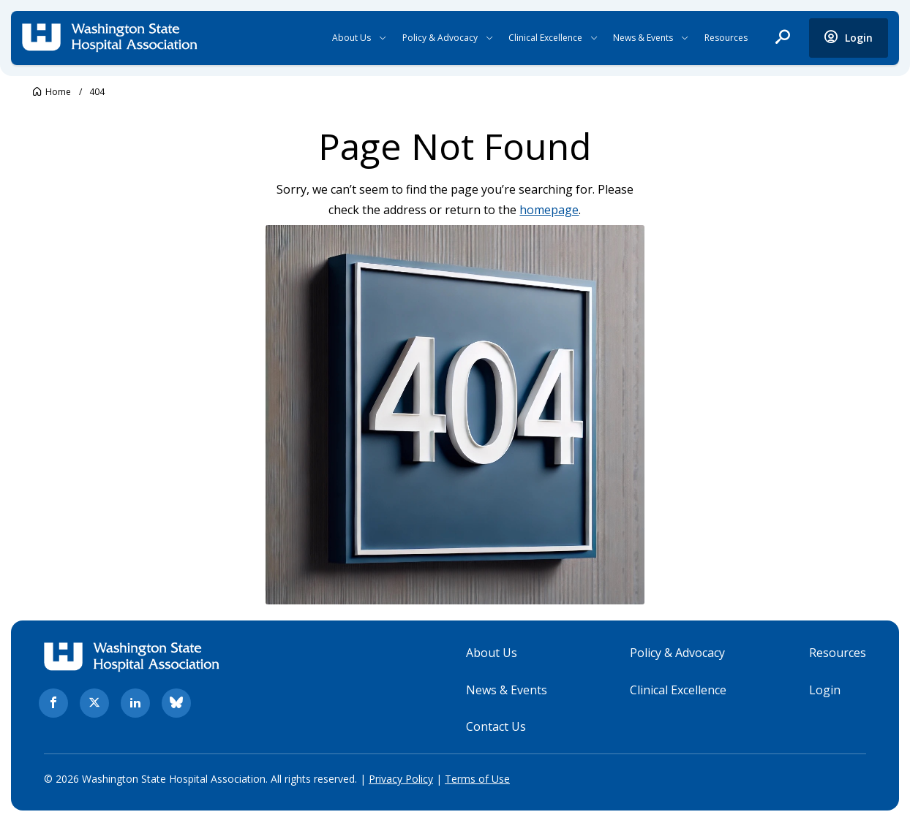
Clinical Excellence (545, 37)
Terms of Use (477, 778)
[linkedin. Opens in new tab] (135, 702)
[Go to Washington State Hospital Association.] (52, 92)
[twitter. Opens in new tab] (94, 702)
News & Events (643, 37)
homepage (549, 210)
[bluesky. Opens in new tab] (176, 702)
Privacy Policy (401, 778)
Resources (726, 37)
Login (825, 688)
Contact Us (496, 726)
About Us (351, 37)
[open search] (782, 38)
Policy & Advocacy (440, 37)
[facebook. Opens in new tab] (53, 702)
